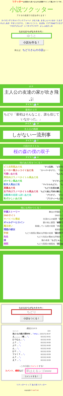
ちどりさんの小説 (32, 50)
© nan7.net (35, 390)
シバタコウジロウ (31, 26)
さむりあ (35, 20)
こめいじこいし (31, 23)
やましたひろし (17, 23)
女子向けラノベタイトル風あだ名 (21, 191)
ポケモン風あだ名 (13, 180)
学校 (6, 233)
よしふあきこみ (46, 26)
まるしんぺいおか (48, 20)
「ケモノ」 (36, 334)
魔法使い (8, 226)
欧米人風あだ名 (12, 184)
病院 (6, 243)
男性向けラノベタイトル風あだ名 (21, 177)
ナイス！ (31, 104)
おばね (42, 23)
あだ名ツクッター (39, 385)
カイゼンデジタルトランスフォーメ (16, 20)
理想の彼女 (9, 229)
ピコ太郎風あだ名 (13, 166)
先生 (6, 236)
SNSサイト (10, 215)
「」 (28, 337)
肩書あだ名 (9, 188)
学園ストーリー (12, 211)
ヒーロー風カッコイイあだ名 (19, 170)
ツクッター (17, 1)
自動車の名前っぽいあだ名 (17, 195)
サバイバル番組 (12, 218)
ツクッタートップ (23, 385)
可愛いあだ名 (11, 173)
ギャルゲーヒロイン (14, 222)
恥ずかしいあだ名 (13, 198)
